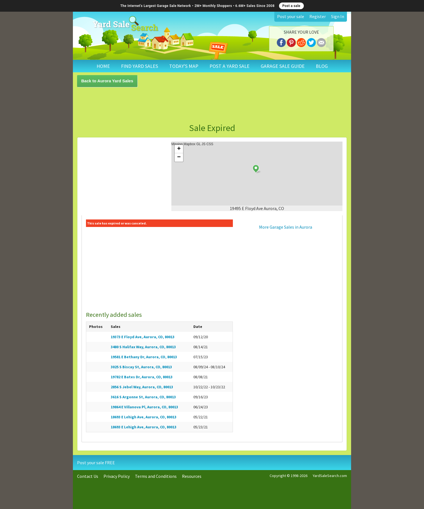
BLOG (322, 66)
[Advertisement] (212, 105)
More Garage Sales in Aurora (285, 227)
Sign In (337, 16)
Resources (191, 476)
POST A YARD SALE (229, 66)
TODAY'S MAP (183, 66)
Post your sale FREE (96, 462)
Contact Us (87, 476)
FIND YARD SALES (139, 66)
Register (317, 16)
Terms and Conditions (156, 476)
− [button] (179, 157)
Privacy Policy (116, 476)
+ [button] (179, 149)
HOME (103, 66)
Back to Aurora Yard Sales (107, 80)
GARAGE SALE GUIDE (283, 66)
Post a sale (291, 6)
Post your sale (290, 16)
